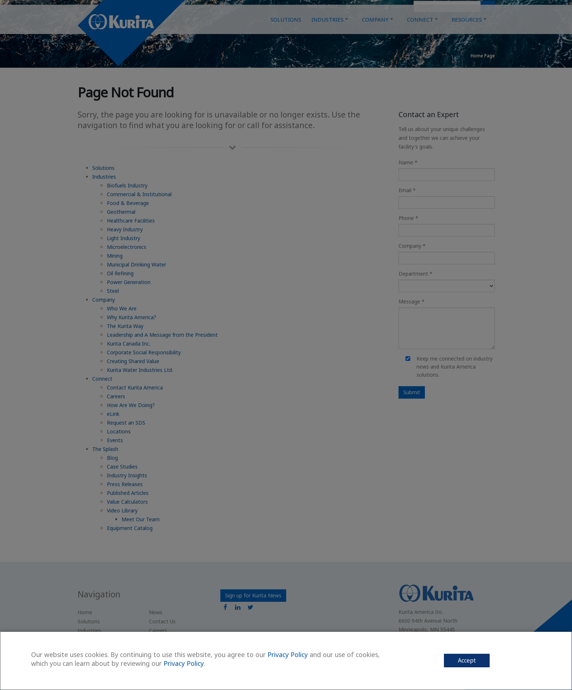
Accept (467, 660)
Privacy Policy (288, 654)
